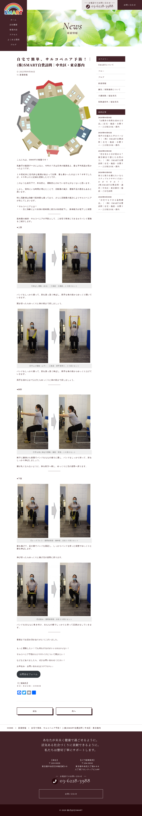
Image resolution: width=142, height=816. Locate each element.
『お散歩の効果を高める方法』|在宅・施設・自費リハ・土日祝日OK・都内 (110, 122)
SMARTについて (106, 64)
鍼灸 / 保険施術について (109, 89)
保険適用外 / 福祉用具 (108, 101)
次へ (74, 711)
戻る (35, 711)
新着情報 (24, 75)
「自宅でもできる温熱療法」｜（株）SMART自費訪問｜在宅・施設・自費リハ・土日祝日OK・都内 (110, 203)
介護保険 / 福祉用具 (107, 95)
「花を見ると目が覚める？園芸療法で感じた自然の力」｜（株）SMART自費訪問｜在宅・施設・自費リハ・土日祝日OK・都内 (110, 159)
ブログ (101, 77)
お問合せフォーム (29, 674)
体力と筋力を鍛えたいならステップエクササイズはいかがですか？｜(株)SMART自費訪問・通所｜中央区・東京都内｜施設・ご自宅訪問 (110, 181)
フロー (101, 71)
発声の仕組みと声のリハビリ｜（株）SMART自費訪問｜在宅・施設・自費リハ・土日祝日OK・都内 (110, 138)
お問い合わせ (130, 5)
